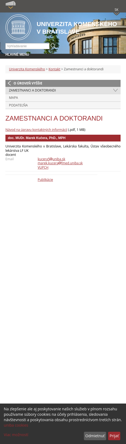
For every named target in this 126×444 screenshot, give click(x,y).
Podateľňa (18, 105)
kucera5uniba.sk (51, 159)
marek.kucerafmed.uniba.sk (60, 163)
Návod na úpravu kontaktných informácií (36, 129)
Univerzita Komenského (27, 69)
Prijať (114, 435)
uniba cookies (16, 425)
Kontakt (54, 69)
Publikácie (45, 179)
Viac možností (16, 434)
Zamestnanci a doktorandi (32, 90)
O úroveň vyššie (28, 83)
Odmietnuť (95, 435)
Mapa (13, 97)
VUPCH (43, 167)
